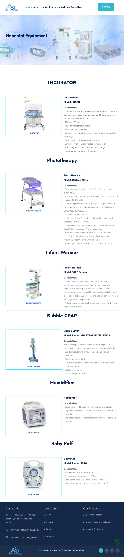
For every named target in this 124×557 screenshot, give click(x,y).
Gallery (64, 7)
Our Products (51, 7)
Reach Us (75, 7)
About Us (37, 7)
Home (28, 7)
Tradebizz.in (80, 550)
